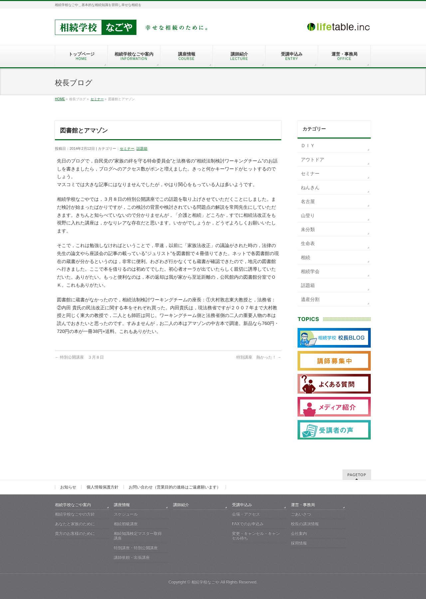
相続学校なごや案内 (73, 504)
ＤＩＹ (308, 145)
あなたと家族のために (75, 523)
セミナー (97, 99)
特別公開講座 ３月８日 (79, 357)
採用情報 (299, 543)
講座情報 (122, 504)
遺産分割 (310, 299)
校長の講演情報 (305, 523)
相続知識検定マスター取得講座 (138, 535)
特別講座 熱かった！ (258, 357)
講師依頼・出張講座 (132, 557)
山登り (308, 215)
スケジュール (126, 514)
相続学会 (310, 271)
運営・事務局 (303, 504)
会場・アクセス (246, 514)
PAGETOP (356, 474)
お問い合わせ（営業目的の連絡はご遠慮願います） (175, 487)
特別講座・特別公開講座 (136, 547)
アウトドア (312, 159)
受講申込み (242, 504)
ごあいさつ (301, 514)
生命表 (308, 243)
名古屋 (308, 201)
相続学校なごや (205, 582)
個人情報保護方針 (102, 487)
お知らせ (68, 487)
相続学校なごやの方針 (75, 514)
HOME (60, 99)
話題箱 (141, 148)
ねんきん (310, 187)
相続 (305, 257)
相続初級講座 (126, 523)
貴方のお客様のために (75, 533)
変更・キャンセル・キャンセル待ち (256, 535)
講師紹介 (181, 504)
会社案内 (299, 533)
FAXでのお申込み (248, 523)
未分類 (308, 229)
